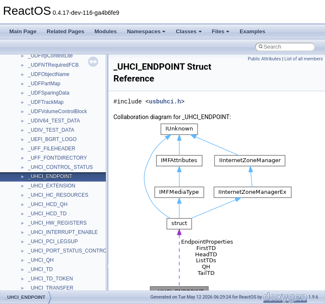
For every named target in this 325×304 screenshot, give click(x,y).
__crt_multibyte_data (51, 116)
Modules (105, 31)
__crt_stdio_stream (49, 163)
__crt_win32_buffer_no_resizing (64, 255)
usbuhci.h (165, 102)
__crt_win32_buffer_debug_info (63, 228)
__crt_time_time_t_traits (55, 181)
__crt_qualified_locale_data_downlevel (71, 135)
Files (221, 31)
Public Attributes (264, 59)
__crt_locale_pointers (52, 70)
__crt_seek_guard (48, 144)
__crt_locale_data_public (56, 60)
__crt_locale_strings (50, 97)
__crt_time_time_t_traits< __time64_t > (72, 200)
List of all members (303, 59)
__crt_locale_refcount (52, 79)
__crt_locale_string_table (56, 88)
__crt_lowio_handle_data (56, 107)
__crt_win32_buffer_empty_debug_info (72, 237)
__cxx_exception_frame (55, 283)
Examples (252, 31)
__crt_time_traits (47, 209)
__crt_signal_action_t (52, 153)
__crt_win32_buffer (49, 218)
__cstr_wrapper (45, 274)
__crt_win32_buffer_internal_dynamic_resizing (80, 246)
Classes (188, 31)
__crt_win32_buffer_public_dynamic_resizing (78, 265)
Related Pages (65, 31)
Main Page (22, 31)
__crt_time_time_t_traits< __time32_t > (72, 190)
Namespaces (146, 31)
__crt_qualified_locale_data (59, 125)
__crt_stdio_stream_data (56, 172)
